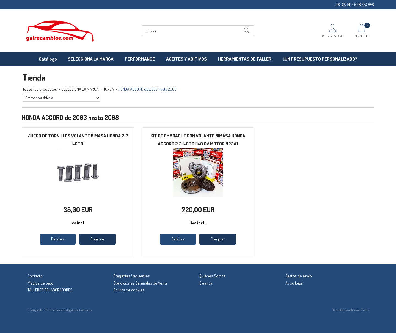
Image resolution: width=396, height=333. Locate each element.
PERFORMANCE (140, 59)
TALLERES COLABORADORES (50, 290)
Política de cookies (129, 290)
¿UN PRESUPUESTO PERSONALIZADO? (319, 59)
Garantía (205, 283)
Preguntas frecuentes (132, 275)
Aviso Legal (294, 283)
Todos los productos (40, 89)
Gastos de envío (298, 275)
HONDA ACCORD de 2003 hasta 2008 (147, 89)
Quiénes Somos (212, 275)
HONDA (108, 89)
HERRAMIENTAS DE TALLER (244, 59)
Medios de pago (40, 283)
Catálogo (48, 59)
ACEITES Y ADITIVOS (186, 59)
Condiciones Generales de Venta (140, 283)
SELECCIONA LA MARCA (91, 59)
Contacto (35, 275)
